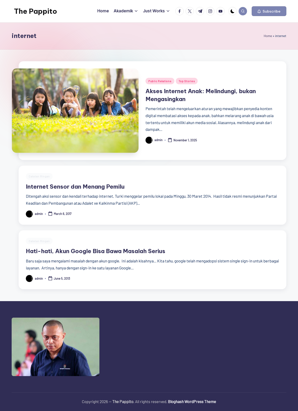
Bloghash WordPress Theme (192, 401)
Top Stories (187, 81)
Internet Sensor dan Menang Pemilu (75, 186)
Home (268, 36)
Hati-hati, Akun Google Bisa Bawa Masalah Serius (95, 251)
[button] (269, 11)
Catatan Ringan (39, 176)
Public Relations (160, 81)
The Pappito (35, 11)
